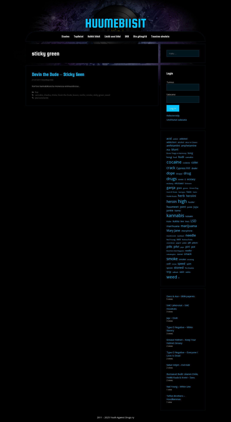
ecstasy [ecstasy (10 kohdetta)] (170, 183)
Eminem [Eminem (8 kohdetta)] (188, 183)
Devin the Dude (65, 95)
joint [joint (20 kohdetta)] (183, 207)
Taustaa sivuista (160, 36)
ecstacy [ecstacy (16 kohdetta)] (191, 179)
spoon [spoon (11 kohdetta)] (170, 268)
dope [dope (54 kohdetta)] (171, 173)
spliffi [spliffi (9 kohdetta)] (189, 264)
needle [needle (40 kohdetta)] (191, 235)
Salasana (171, 94)
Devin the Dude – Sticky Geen (58, 74)
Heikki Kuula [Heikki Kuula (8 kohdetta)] (172, 196)
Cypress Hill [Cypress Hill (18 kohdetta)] (183, 168)
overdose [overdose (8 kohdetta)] (171, 243)
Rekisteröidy (173, 115)
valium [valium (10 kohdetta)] (175, 272)
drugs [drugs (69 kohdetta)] (172, 178)
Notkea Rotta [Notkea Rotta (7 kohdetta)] (187, 240)
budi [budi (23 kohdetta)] (181, 157)
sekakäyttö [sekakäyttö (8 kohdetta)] (171, 254)
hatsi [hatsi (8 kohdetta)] (195, 192)
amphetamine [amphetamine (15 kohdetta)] (188, 145)
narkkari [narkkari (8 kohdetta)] (180, 236)
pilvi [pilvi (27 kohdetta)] (176, 247)
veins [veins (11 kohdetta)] (188, 272)
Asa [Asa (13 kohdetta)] (168, 149)
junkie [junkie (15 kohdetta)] (170, 210)
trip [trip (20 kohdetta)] (169, 272)
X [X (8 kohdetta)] (178, 278)
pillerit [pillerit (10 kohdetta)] (194, 242)
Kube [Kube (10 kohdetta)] (169, 221)
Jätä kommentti (41, 97)
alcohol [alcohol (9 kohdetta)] (181, 142)
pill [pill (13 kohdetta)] (189, 242)
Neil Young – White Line (179, 386)
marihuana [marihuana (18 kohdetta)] (173, 226)
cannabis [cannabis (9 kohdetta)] (189, 157)
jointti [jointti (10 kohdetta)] (189, 207)
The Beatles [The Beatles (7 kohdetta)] (189, 268)
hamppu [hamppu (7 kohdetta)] (181, 192)
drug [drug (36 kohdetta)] (187, 173)
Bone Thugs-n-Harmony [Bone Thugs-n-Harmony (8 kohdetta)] (176, 153)
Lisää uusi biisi (113, 36)
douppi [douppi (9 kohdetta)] (179, 173)
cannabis (39, 95)
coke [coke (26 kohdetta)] (194, 162)
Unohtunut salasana (177, 119)
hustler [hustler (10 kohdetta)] (191, 202)
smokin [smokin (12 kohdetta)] (182, 259)
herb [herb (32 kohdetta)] (181, 196)
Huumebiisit (115, 23)
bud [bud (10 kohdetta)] (175, 157)
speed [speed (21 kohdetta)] (181, 263)
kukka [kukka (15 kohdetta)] (176, 221)
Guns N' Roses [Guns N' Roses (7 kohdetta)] (172, 192)
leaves (76, 95)
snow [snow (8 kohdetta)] (174, 264)
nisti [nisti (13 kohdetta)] (179, 239)
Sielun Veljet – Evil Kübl (178, 364)
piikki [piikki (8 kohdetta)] (184, 243)
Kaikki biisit (94, 36)
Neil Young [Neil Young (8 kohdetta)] (171, 239)
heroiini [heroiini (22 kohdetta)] (191, 196)
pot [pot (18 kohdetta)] (193, 246)
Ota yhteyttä (140, 36)
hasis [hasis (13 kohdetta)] (189, 191)
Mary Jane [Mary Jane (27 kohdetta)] (173, 230)
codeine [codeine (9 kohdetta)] (186, 163)
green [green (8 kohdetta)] (185, 188)
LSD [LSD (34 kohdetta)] (193, 221)
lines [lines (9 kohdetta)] (187, 221)
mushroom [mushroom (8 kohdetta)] (171, 236)
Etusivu (65, 36)
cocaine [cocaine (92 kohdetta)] (174, 162)
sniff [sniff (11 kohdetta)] (169, 264)
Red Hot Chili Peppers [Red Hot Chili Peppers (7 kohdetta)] (175, 251)
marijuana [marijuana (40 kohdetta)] (189, 225)
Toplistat (78, 36)
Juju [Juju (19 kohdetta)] (195, 207)
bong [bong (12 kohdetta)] (190, 153)
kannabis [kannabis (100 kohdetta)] (175, 215)
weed (107, 95)
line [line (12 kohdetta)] (182, 221)
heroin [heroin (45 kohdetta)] (172, 201)
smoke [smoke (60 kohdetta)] (172, 258)
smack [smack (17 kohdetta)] (188, 254)
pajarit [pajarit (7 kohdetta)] (178, 243)
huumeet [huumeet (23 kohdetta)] (173, 207)
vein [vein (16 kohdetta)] (182, 272)
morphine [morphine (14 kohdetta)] (186, 230)
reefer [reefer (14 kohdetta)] (188, 250)
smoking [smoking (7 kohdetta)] (190, 259)
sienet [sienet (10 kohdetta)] (180, 254)
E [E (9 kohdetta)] (185, 179)
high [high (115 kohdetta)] (182, 201)
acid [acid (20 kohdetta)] (169, 138)
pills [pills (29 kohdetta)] (169, 247)
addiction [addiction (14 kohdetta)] (171, 142)
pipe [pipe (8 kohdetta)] (182, 247)
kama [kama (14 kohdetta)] (177, 210)
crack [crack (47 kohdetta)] (171, 167)
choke (54, 95)
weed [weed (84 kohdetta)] (172, 277)
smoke (89, 95)
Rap (36, 92)
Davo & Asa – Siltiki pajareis (181, 296)
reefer (82, 95)
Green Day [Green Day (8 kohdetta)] (193, 188)
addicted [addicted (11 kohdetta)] (183, 138)
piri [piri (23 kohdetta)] (187, 246)
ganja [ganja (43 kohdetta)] (171, 187)
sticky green (98, 95)
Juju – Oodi (172, 317)
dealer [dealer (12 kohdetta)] (194, 168)
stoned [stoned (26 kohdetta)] (179, 268)
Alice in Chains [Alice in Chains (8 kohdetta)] (191, 142)
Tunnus (170, 82)
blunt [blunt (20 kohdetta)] (174, 149)
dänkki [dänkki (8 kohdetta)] (180, 179)
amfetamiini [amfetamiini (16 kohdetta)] (173, 145)
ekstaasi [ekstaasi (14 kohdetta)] (179, 183)
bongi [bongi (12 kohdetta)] (169, 157)
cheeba (47, 95)
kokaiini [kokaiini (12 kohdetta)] (189, 216)
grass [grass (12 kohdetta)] (179, 188)
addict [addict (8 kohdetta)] (175, 139)
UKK (127, 36)
